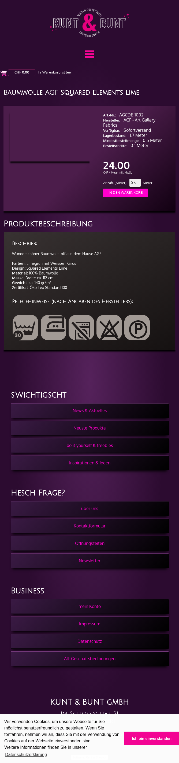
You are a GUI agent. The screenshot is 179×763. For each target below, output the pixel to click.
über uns (89, 508)
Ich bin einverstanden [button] (151, 738)
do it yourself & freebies (90, 445)
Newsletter (89, 560)
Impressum (89, 623)
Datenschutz (89, 641)
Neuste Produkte (89, 428)
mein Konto (90, 606)
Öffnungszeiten (90, 543)
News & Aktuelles (90, 410)
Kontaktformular (90, 526)
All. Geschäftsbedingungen (89, 658)
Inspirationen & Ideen (89, 462)
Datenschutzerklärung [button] (26, 754)
